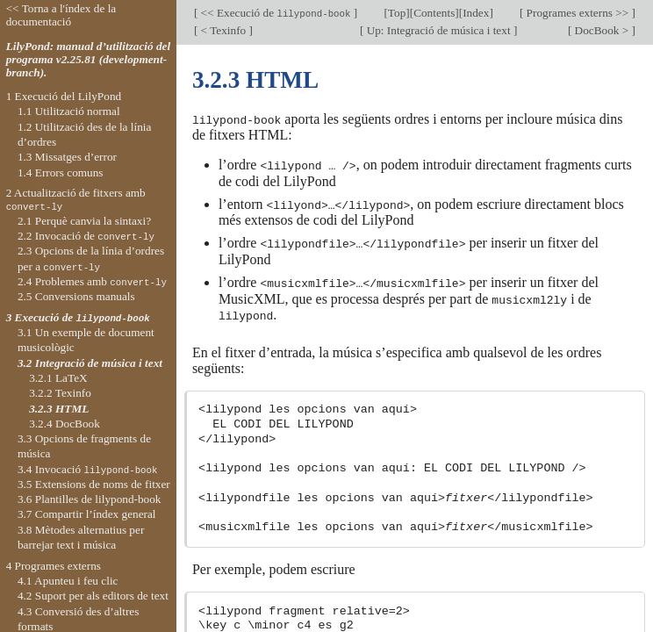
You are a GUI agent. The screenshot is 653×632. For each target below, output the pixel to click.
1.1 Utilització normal (69, 111)
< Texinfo (222, 30)
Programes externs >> (577, 12)
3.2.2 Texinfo (60, 392)
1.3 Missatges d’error (67, 156)
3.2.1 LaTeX (58, 377)
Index (476, 12)
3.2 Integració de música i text (90, 363)
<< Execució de (275, 12)
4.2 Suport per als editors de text (93, 595)
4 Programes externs (53, 565)
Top (396, 12)
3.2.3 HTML (59, 408)
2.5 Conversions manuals (76, 296)
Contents (434, 12)
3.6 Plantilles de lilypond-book (89, 499)
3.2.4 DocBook (64, 423)
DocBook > (601, 30)
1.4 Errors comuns (61, 172)
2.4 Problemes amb (92, 281)
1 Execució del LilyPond (64, 96)
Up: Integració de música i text (438, 30)
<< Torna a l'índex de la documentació (61, 15)
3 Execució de (78, 317)
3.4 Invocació (88, 469)
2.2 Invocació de (86, 235)
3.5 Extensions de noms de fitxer (94, 484)
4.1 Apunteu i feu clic (68, 580)
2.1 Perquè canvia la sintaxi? (84, 220)
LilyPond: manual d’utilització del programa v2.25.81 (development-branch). (88, 59)
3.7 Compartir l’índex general (87, 514)
